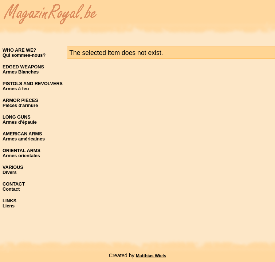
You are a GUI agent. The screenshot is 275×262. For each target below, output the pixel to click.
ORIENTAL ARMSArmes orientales (21, 153)
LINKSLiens (9, 203)
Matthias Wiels (151, 255)
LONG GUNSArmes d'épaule (20, 120)
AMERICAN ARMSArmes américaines (24, 136)
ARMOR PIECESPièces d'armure (20, 103)
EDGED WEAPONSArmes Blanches (23, 69)
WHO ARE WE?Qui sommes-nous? (24, 53)
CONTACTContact (14, 187)
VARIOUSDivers (13, 170)
